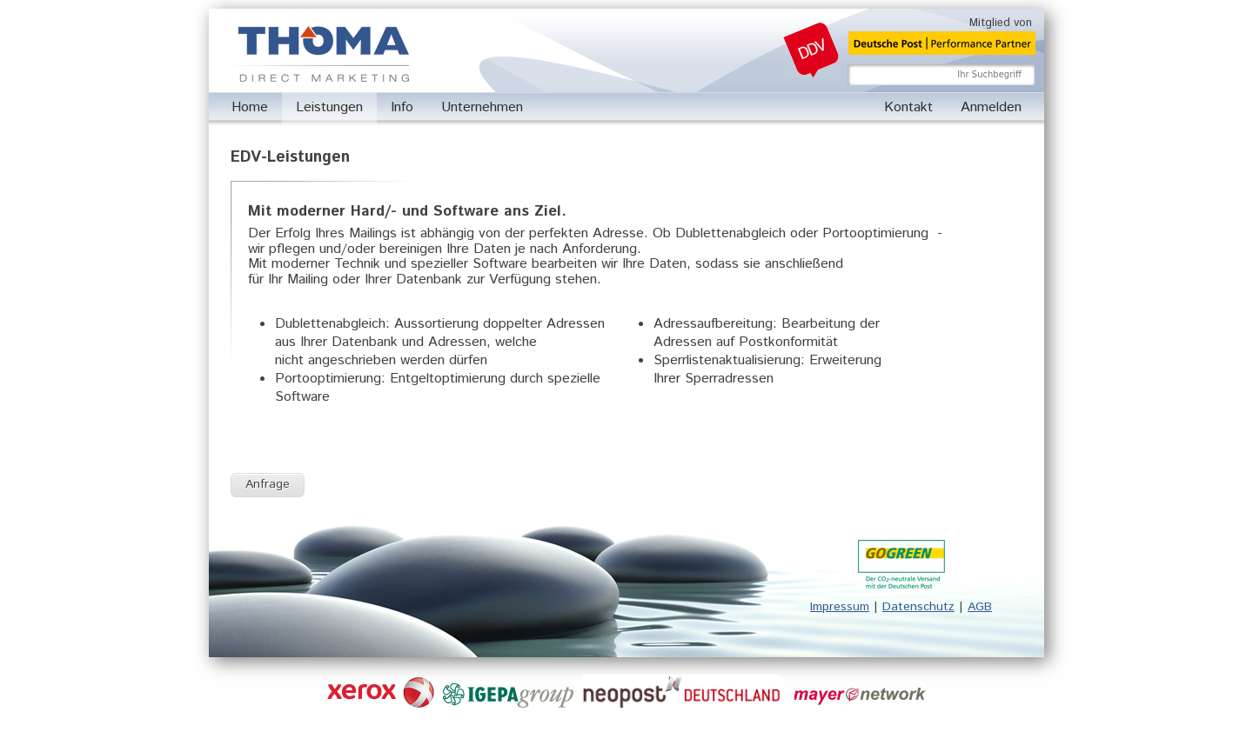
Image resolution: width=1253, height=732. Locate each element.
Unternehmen (482, 107)
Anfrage (267, 484)
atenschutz (923, 607)
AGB (980, 607)
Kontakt (908, 107)
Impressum (839, 607)
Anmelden (991, 107)
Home (249, 107)
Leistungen (329, 107)
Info (402, 107)
